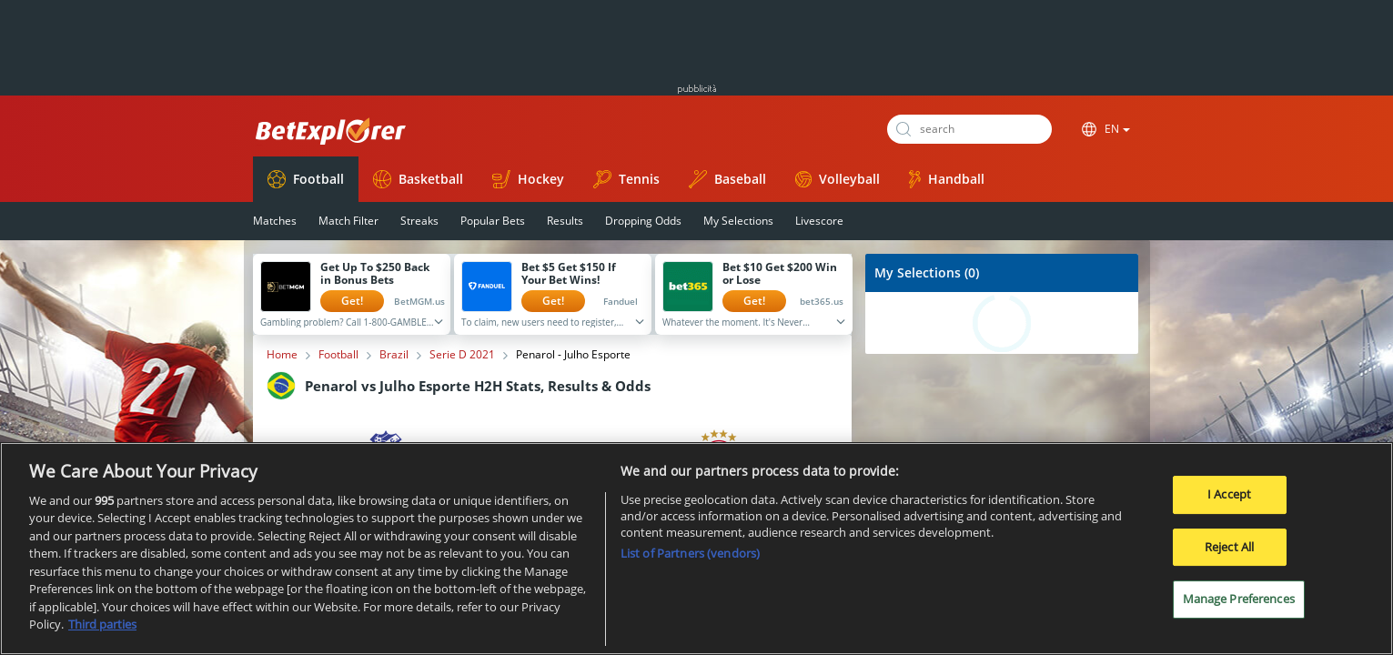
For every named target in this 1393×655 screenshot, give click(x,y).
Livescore (819, 220)
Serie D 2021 (462, 354)
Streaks (419, 220)
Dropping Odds (643, 220)
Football (305, 179)
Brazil (394, 354)
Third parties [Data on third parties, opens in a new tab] (102, 624)
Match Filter (348, 220)
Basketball (418, 179)
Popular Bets (492, 220)
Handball (946, 179)
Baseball (727, 179)
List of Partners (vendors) (690, 553)
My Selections (738, 220)
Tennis (626, 179)
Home (282, 354)
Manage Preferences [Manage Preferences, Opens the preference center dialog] (1239, 598)
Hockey (528, 179)
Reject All (1229, 547)
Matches (275, 220)
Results (565, 220)
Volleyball (837, 178)
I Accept (1229, 494)
